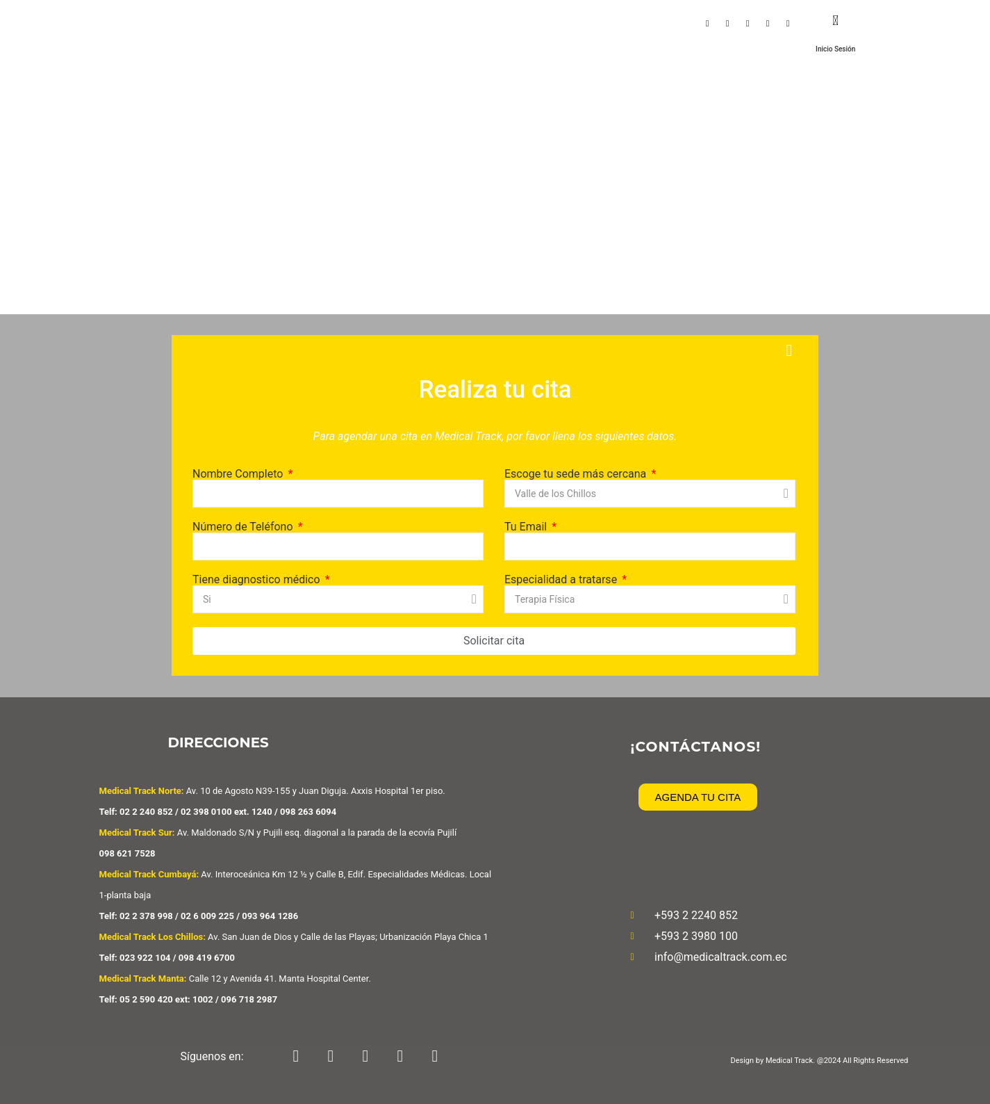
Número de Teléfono (244, 527)
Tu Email (527, 527)
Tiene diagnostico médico (257, 579)
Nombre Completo (239, 474)
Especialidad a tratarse (562, 579)
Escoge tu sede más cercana (576, 474)
